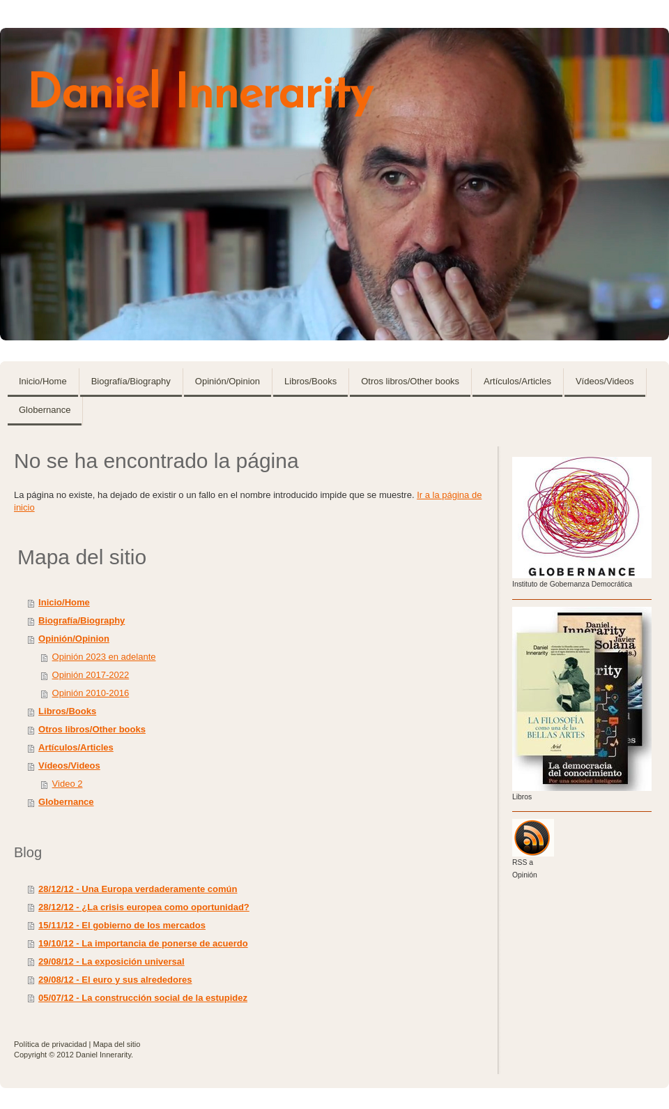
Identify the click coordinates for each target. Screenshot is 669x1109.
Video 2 (67, 783)
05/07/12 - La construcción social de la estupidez (142, 998)
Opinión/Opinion (73, 638)
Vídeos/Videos (69, 765)
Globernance (65, 802)
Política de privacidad (50, 1044)
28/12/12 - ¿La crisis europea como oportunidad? (143, 907)
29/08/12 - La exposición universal (111, 961)
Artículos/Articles (76, 747)
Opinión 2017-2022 (91, 675)
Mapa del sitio (117, 1044)
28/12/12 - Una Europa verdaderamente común (137, 889)
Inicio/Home (64, 602)
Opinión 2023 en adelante (104, 656)
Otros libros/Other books (92, 729)
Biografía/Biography (81, 620)
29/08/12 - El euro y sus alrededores (115, 979)
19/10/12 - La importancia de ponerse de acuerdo (143, 943)
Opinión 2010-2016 (91, 693)
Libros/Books (67, 711)
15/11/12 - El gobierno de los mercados (122, 925)
